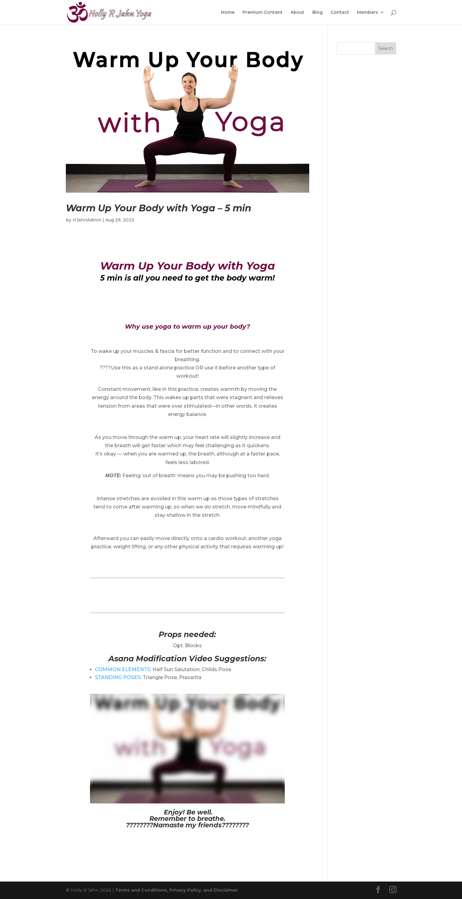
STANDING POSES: (118, 677)
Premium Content (262, 12)
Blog (317, 12)
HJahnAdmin (87, 220)
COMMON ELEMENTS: (123, 669)
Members (367, 12)
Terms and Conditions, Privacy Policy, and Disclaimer (176, 890)
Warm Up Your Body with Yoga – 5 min (158, 208)
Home (228, 12)
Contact (340, 12)
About (297, 12)
